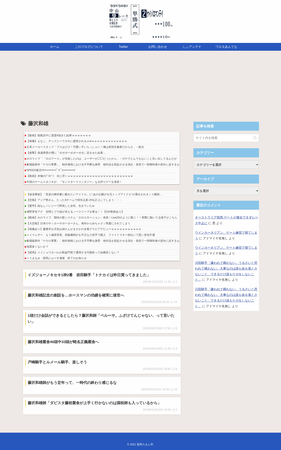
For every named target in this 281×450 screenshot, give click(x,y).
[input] (226, 138)
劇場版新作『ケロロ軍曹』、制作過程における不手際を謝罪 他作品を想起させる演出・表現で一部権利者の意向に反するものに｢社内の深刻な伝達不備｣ (121, 164)
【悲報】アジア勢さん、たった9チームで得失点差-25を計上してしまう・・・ (74, 199)
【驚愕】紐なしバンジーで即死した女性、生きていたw (60, 205)
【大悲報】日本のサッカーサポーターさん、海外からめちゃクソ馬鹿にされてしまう (78, 223)
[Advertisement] (140, 82)
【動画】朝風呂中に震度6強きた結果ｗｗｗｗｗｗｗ (59, 135)
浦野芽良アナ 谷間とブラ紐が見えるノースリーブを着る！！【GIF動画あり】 (75, 211)
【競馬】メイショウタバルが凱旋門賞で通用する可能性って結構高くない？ (73, 252)
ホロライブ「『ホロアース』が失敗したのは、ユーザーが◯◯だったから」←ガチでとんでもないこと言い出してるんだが (102, 158)
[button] (255, 138)
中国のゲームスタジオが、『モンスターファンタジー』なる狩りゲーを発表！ (74, 181)
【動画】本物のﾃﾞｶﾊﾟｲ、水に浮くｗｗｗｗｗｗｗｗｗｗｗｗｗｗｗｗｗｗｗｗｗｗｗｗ (80, 176)
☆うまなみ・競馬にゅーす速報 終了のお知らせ (57, 258)
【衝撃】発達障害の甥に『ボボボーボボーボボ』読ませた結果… (66, 152)
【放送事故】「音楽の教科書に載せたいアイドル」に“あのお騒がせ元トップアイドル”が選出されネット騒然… (94, 194)
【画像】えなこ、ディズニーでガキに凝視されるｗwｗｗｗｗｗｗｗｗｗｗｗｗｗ (77, 141)
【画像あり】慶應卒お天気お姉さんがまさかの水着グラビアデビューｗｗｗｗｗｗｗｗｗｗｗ (84, 229)
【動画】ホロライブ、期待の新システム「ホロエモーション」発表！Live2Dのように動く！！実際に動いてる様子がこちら (102, 217)
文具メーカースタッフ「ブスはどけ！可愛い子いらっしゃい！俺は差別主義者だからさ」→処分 (85, 146)
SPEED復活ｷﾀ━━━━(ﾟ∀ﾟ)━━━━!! (51, 170)
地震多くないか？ (37, 246)
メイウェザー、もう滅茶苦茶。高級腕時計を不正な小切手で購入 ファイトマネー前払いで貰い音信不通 (91, 234)
